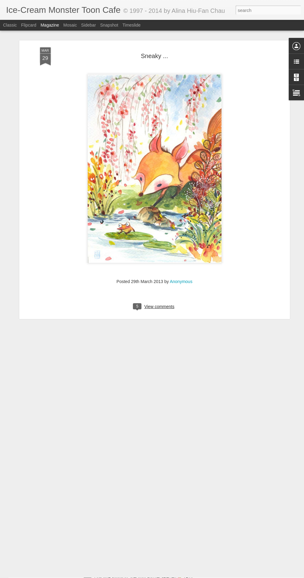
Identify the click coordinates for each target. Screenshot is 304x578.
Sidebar (88, 25)
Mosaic (70, 25)
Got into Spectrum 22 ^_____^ (127, 571)
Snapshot (109, 25)
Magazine (50, 25)
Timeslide (132, 25)
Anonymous (181, 247)
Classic (10, 25)
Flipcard (28, 25)
